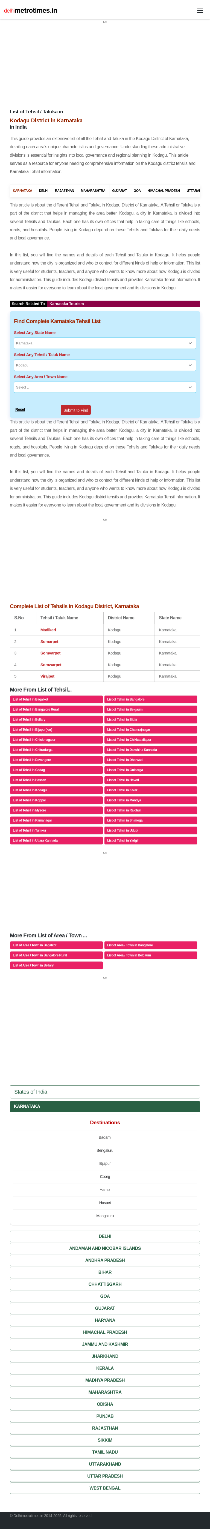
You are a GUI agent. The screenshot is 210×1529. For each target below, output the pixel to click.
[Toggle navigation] (200, 10)
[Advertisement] (105, 63)
